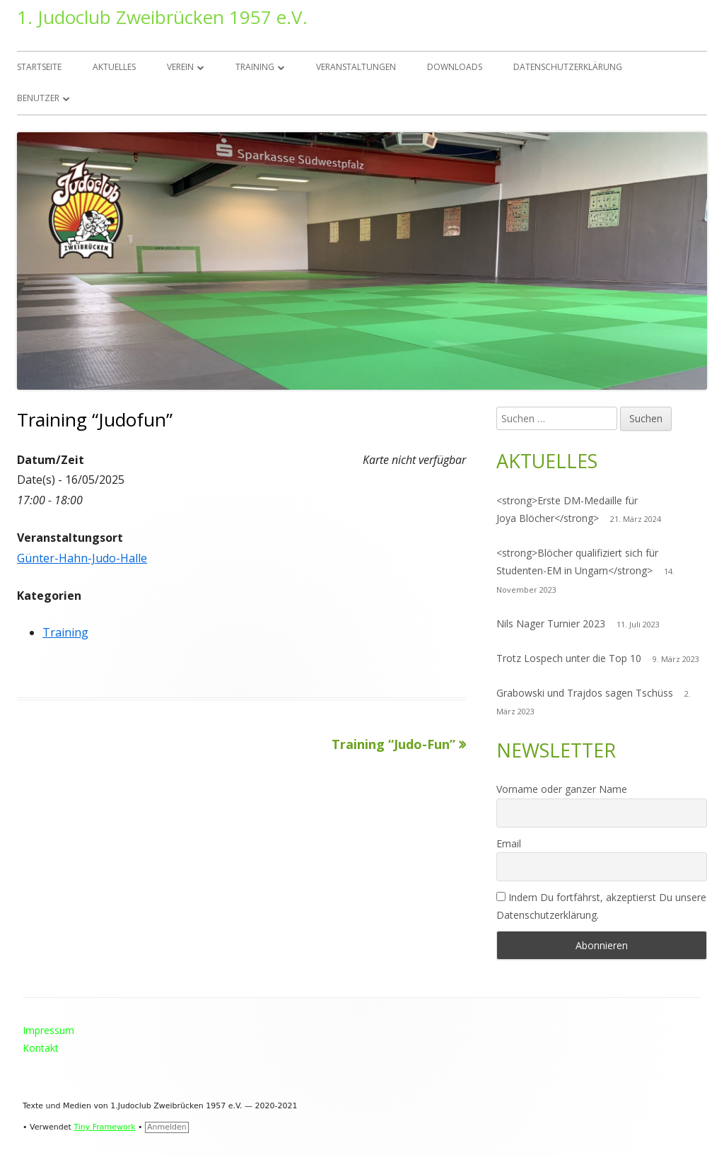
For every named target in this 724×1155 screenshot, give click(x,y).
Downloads (454, 67)
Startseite (39, 67)
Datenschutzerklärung (567, 67)
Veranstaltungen (356, 67)
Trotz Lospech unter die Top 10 (568, 658)
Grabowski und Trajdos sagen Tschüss (584, 693)
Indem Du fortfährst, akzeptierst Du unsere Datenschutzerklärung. (601, 906)
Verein (180, 67)
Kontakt (41, 1048)
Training (254, 67)
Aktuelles (114, 67)
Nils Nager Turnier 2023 (550, 623)
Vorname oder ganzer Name (561, 789)
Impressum (48, 1030)
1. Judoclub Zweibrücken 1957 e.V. (162, 17)
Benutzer (38, 98)
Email (508, 843)
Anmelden (167, 1127)
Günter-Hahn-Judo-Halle (82, 558)
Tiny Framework (104, 1127)
